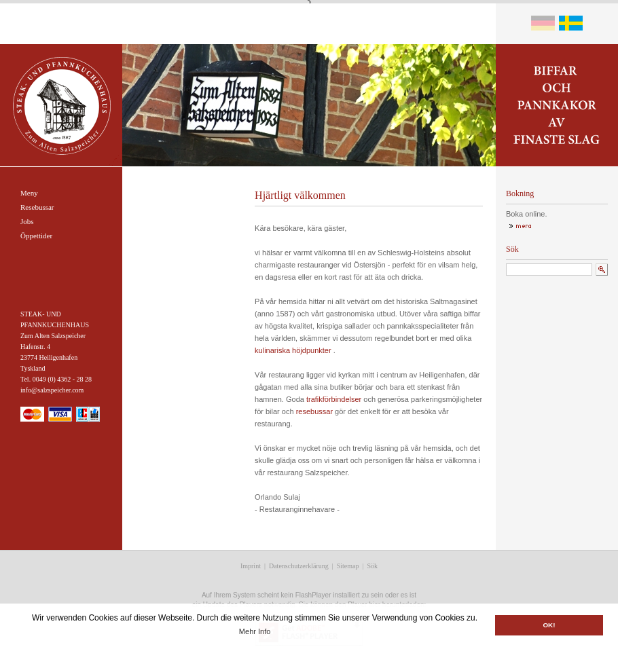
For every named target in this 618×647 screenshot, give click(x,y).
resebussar (314, 411)
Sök (372, 566)
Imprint (250, 566)
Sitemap (348, 566)
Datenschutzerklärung (299, 566)
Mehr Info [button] (254, 631)
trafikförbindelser (333, 399)
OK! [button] (549, 625)
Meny (29, 193)
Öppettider (36, 236)
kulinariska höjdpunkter (293, 350)
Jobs (27, 221)
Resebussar (37, 207)
